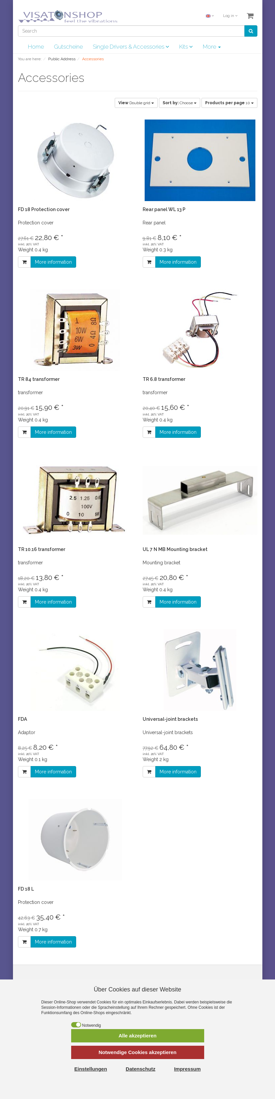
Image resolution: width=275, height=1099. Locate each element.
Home (36, 46)
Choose (180, 103)
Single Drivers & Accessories (131, 46)
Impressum (187, 1069)
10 (229, 103)
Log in (230, 16)
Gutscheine (68, 46)
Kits (186, 46)
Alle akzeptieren (137, 1035)
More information (53, 262)
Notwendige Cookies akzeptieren (137, 1052)
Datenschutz (140, 1069)
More (212, 46)
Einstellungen (90, 1069)
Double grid (136, 103)
